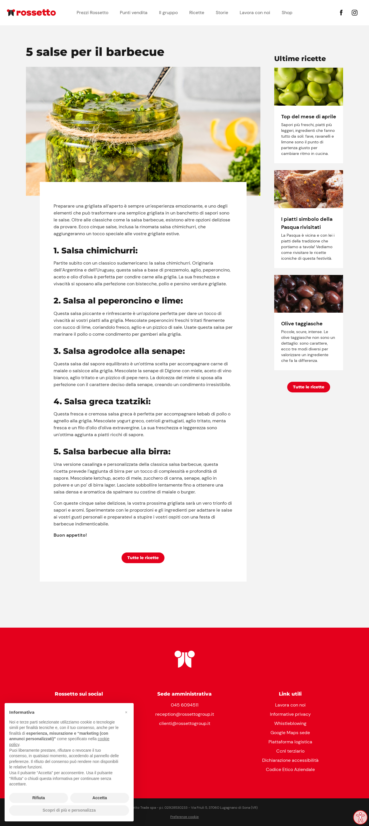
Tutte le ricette (143, 557)
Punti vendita (133, 13)
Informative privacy (290, 714)
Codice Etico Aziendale (290, 769)
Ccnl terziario (290, 751)
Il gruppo (168, 13)
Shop (287, 13)
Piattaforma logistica (290, 742)
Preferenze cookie (184, 816)
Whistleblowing (290, 723)
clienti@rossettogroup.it (184, 723)
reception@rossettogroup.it (184, 714)
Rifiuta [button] (38, 797)
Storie (222, 13)
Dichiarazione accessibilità (290, 760)
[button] (126, 712)
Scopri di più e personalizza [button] (69, 810)
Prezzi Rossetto (92, 13)
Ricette (196, 13)
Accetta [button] (99, 797)
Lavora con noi (255, 13)
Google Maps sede (290, 733)
